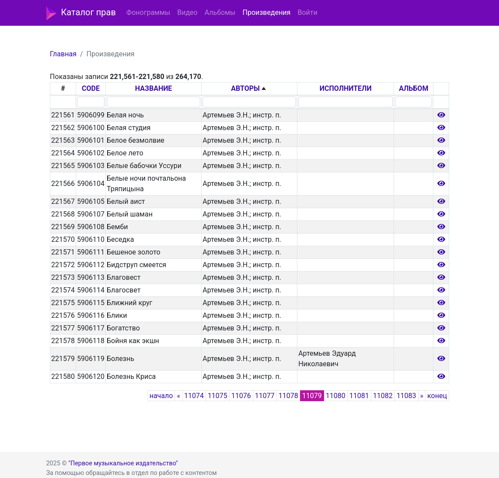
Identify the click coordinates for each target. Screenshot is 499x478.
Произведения (266, 12)
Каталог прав (81, 13)
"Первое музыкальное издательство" (123, 463)
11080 (335, 396)
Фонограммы (148, 12)
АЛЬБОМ (413, 88)
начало (161, 396)
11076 (241, 396)
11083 (406, 396)
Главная (63, 54)
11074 (194, 396)
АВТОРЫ (245, 88)
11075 (217, 396)
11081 (359, 396)
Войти (307, 12)
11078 (288, 396)
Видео (187, 12)
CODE (91, 88)
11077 (265, 396)
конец (437, 396)
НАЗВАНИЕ (153, 88)
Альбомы (220, 12)
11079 (312, 396)
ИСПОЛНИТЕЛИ (346, 88)
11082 (383, 396)
